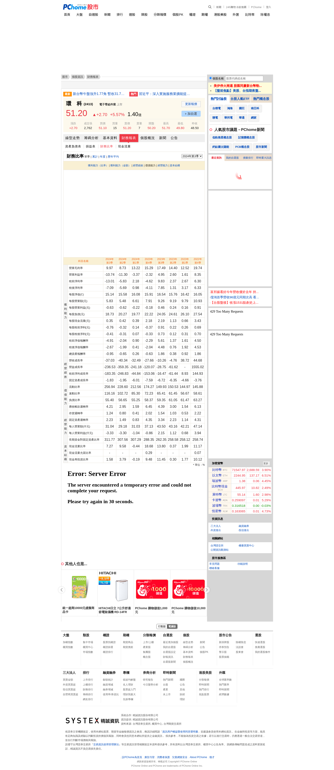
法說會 (239, 647)
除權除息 (241, 642)
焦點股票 (204, 694)
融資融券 (244, 525)
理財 (182, 699)
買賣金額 (68, 679)
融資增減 (108, 684)
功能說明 (243, 563)
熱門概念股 (261, 99)
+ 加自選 (191, 113)
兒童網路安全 (179, 757)
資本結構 (175, 165)
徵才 (212, 757)
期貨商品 (128, 642)
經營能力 (163, 165)
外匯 (236, 14)
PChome (256, 7)
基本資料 (110, 138)
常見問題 (214, 563)
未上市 (167, 694)
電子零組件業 (107, 104)
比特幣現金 (220, 486)
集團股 (147, 652)
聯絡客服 (214, 568)
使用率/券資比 (111, 694)
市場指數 (88, 652)
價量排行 (248, 157)
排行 (120, 14)
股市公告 (225, 635)
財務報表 (129, 138)
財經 (182, 694)
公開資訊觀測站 (220, 549)
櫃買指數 (68, 647)
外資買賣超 (69, 684)
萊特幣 (217, 494)
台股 (165, 684)
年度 (102, 156)
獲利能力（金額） (120, 165)
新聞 (218, 7)
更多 (265, 463)
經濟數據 (224, 694)
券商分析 (149, 672)
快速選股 (260, 642)
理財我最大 (129, 694)
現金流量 (124, 146)
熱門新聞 (168, 679)
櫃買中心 (88, 647)
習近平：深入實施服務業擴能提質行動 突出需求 (165, 94)
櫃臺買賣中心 (246, 545)
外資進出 (216, 530)
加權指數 (68, 642)
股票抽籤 (224, 656)
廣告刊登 (149, 757)
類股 (144, 14)
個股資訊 (77, 76)
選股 (132, 14)
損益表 (90, 146)
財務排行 (88, 689)
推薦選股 (260, 647)
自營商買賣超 (70, 694)
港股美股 (220, 14)
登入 (268, 7)
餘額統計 (108, 679)
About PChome (198, 757)
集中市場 (88, 642)
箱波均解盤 (129, 679)
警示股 (223, 652)
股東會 (239, 652)
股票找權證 (109, 642)
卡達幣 (217, 500)
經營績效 (138, 165)
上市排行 (88, 679)
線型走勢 (72, 138)
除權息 (265, 14)
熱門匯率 (224, 684)
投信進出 (244, 530)
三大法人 (216, 525)
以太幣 (217, 475)
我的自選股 (232, 157)
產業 (165, 689)
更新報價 (191, 104)
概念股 (147, 656)
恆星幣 (217, 511)
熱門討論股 (219, 99)
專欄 (126, 672)
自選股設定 (169, 652)
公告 (174, 138)
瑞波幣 (217, 481)
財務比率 (106, 146)
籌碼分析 (91, 138)
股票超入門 (129, 689)
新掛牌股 (224, 642)
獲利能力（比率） (98, 165)
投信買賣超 (69, 689)
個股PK (178, 14)
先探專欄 (128, 699)
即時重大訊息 (264, 157)
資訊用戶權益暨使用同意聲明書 (180, 731)
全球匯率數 (225, 679)
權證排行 (108, 652)
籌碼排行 (88, 694)
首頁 (67, 14)
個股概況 (147, 138)
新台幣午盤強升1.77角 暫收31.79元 (99, 94)
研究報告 (148, 679)
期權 (205, 14)
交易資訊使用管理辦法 (106, 744)
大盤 (79, 14)
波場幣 (217, 505)
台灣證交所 (217, 545)
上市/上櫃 (148, 642)
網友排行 (88, 699)
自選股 (93, 14)
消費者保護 (163, 757)
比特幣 (250, 14)
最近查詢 (216, 157)
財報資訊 (168, 656)
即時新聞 (169, 672)
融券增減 (108, 689)
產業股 (147, 647)
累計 (95, 156)
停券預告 (224, 647)
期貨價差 (128, 647)
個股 (186, 635)
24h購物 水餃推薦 (236, 7)
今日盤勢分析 (150, 684)
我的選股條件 (262, 652)
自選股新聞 (169, 661)
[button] (206, 590)
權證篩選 (108, 647)
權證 (192, 14)
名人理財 (128, 684)
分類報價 (160, 14)
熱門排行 (204, 689)
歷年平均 (113, 156)
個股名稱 (218, 78)
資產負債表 (73, 146)
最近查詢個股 (170, 642)
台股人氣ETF (239, 99)
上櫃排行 (88, 684)
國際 (182, 679)
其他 (182, 689)
